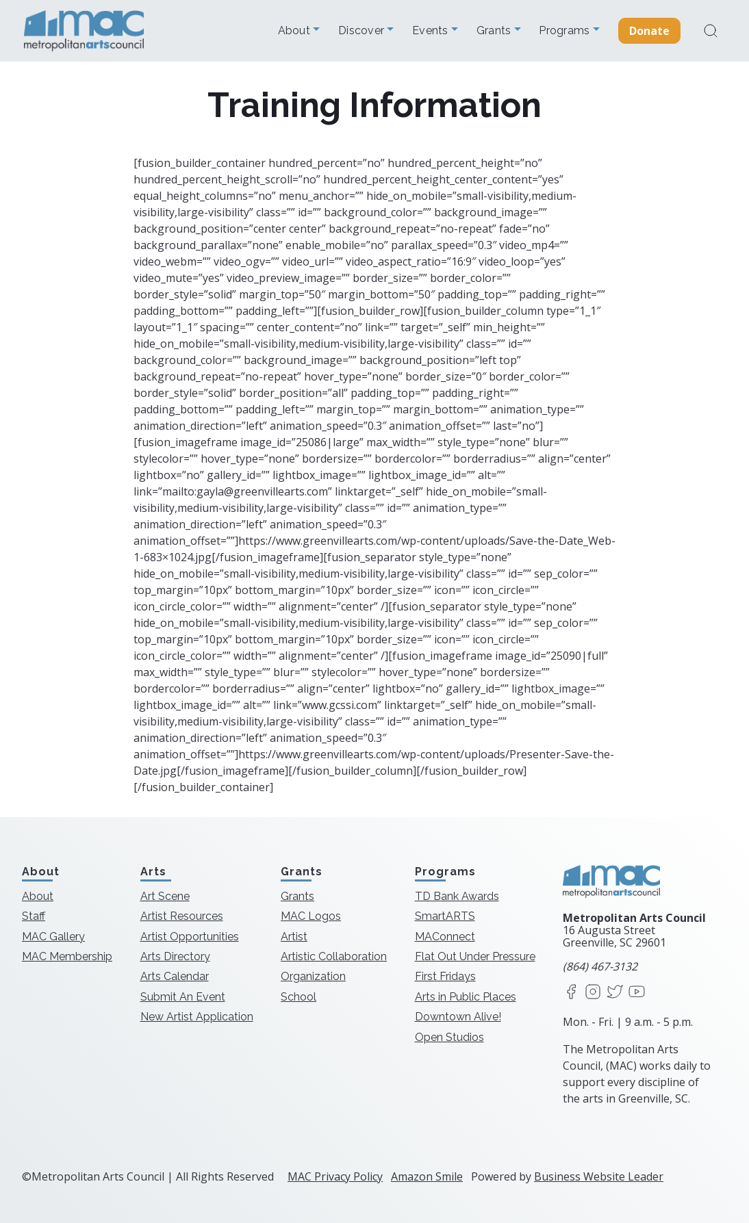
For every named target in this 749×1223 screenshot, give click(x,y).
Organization (313, 976)
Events (431, 31)
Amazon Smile (427, 1176)
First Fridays (445, 976)
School (298, 996)
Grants (495, 31)
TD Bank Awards (457, 896)
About (296, 31)
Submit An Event (182, 996)
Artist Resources (181, 916)
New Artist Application (196, 1016)
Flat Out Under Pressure (475, 956)
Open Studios (449, 1037)
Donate (649, 30)
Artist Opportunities (189, 936)
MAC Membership (67, 956)
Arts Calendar (174, 976)
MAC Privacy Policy (335, 1176)
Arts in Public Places (465, 996)
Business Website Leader (598, 1176)
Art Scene (165, 896)
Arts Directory (175, 956)
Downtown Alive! (458, 1016)
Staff (33, 916)
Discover (362, 31)
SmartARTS (445, 916)
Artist (294, 936)
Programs (565, 31)
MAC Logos (311, 916)
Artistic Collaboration (334, 956)
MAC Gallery (53, 936)
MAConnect (445, 936)
